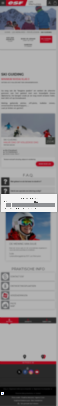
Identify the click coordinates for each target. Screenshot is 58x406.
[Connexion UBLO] (2, 393)
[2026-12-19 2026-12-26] (27, 205)
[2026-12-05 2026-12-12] (15, 205)
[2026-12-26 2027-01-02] (33, 205)
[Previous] (19, 199)
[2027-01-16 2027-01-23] (51, 205)
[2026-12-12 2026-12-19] (21, 205)
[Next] (39, 199)
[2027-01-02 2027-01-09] (39, 205)
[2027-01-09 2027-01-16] (45, 205)
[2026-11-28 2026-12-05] (8, 205)
